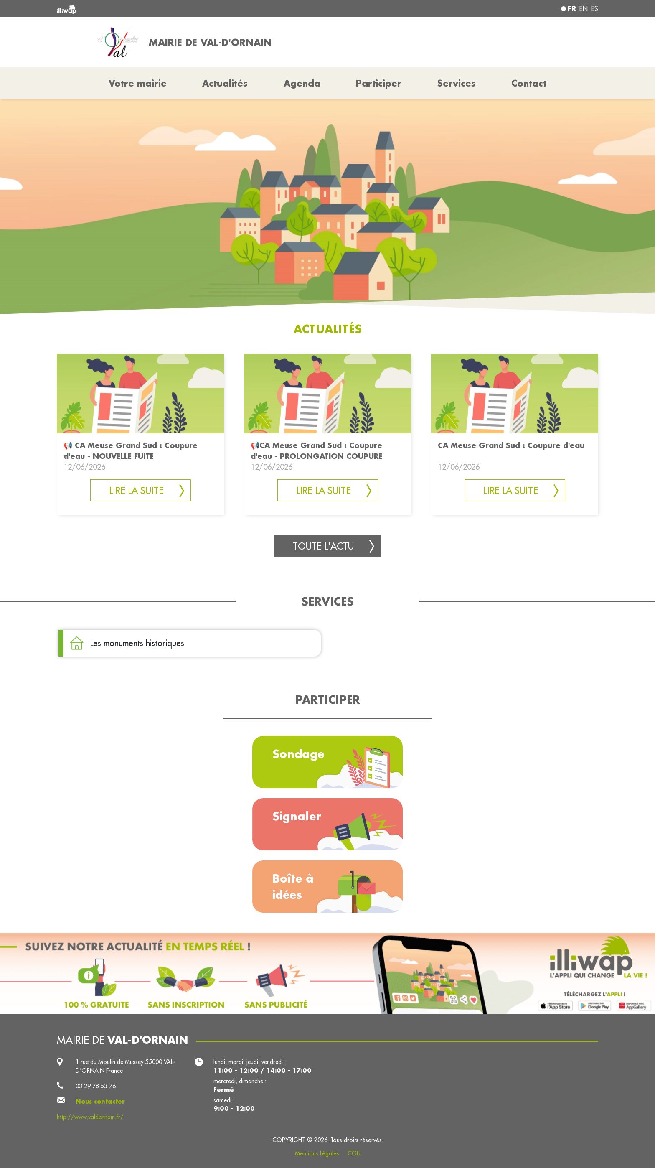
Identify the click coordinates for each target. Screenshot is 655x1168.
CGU (354, 1153)
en (583, 9)
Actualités (225, 83)
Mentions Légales (317, 1153)
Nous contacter (100, 1101)
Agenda (302, 83)
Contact (528, 83)
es (594, 9)
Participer (378, 83)
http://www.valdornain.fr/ (90, 1117)
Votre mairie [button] (138, 83)
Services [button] (456, 83)
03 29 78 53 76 (96, 1086)
